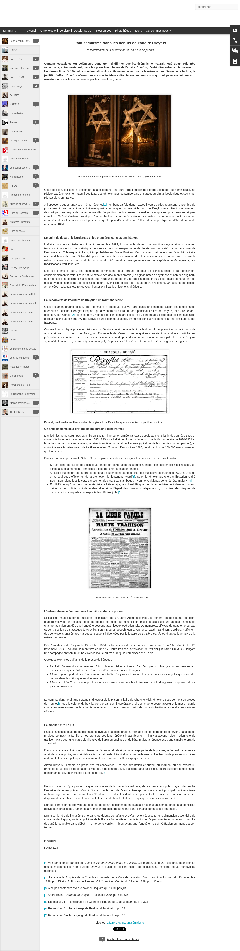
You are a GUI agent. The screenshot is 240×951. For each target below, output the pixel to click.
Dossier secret (17, 231)
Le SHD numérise (19, 357)
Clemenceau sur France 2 (24, 149)
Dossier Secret (83, 30)
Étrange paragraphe (20, 267)
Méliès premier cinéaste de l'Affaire (28, 403)
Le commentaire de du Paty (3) (26, 303)
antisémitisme (135, 922)
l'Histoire (14, 339)
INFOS (13, 185)
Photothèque (123, 30)
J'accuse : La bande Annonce (25, 68)
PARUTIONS (17, 77)
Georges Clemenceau (21, 140)
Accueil (31, 30)
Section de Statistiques (22, 276)
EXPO (13, 50)
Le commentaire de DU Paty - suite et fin (31, 294)
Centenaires (16, 131)
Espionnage (16, 86)
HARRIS (14, 104)
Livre (12, 249)
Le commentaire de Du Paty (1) (26, 321)
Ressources (103, 30)
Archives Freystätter (20, 222)
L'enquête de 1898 (20, 384)
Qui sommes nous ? (158, 30)
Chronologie (48, 30)
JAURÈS (14, 95)
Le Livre (65, 30)
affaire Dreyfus (116, 922)
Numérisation (17, 113)
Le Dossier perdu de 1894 (24, 348)
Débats (14, 330)
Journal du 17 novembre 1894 (26, 285)
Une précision (17, 258)
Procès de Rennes (20, 158)
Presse (13, 122)
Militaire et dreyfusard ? (22, 204)
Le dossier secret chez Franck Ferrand (30, 167)
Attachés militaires (19, 366)
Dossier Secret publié (21, 213)
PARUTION (16, 59)
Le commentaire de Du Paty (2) (26, 312)
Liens (138, 30)
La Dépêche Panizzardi (22, 394)
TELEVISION (17, 412)
